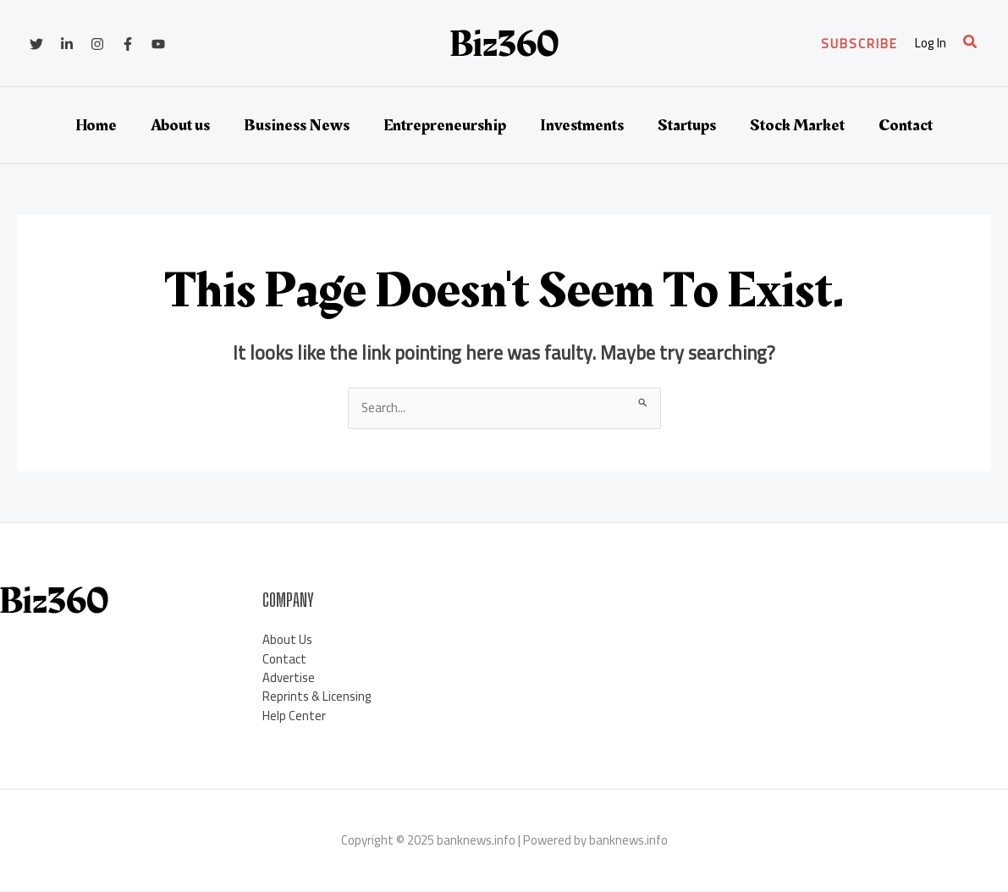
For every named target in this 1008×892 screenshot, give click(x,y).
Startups (687, 125)
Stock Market (797, 125)
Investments (582, 125)
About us (180, 125)
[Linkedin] (67, 44)
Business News (297, 125)
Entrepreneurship (444, 125)
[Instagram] (97, 44)
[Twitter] (36, 44)
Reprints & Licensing (317, 697)
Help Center (294, 715)
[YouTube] (158, 44)
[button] (859, 43)
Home (96, 125)
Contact (906, 125)
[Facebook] (128, 44)
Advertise (288, 677)
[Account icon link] (930, 43)
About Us (287, 639)
